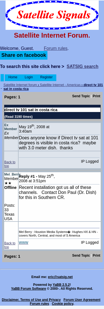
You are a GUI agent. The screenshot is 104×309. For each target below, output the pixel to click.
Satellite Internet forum (20, 85)
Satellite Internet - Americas (60, 85)
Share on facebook (23, 55)
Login (29, 77)
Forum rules (55, 48)
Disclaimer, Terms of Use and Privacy (31, 300)
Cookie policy (62, 304)
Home (13, 77)
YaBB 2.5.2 (61, 285)
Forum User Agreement (82, 300)
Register (46, 77)
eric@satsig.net (60, 277)
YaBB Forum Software (28, 289)
